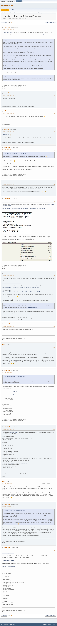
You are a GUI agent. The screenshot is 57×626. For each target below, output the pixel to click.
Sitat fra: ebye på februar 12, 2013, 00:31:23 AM (15, 510)
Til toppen (4, 615)
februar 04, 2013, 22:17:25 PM (8, 95)
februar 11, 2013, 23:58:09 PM (8, 326)
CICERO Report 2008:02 (8, 560)
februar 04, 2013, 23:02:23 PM (8, 201)
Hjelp (43, 624)
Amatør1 (6, 93)
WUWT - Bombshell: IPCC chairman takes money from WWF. (34, 34)
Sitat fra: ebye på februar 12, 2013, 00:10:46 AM (15, 376)
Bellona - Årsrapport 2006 (8, 566)
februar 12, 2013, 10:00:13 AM (8, 549)
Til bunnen (4, 22)
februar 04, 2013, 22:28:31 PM (8, 131)
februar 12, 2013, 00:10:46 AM (8, 346)
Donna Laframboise (7, 32)
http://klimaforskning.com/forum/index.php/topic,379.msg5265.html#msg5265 (20, 287)
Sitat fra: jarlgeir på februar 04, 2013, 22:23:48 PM (15, 153)
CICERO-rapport (14, 432)
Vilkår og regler (48, 624)
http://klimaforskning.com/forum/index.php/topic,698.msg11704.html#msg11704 (21, 291)
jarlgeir (6, 111)
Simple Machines (11, 624)
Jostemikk (7, 27)
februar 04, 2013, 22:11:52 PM (8, 29)
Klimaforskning (7, 5)
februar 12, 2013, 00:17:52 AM (8, 372)
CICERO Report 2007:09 (8, 553)
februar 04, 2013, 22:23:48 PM (8, 113)
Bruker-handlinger (50, 22)
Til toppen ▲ (53, 624)
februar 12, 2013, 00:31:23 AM (8, 483)
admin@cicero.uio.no (11, 463)
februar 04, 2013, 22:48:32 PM (8, 184)
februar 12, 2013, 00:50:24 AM (8, 506)
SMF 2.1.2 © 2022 (4, 624)
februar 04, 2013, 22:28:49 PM (8, 149)
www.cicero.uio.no (23, 463)
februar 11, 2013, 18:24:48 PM (8, 275)
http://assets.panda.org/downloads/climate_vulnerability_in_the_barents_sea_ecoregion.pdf (23, 208)
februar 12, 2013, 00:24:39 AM (8, 429)
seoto (5, 273)
